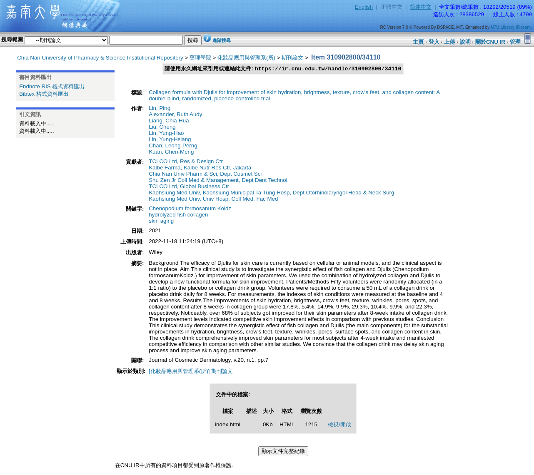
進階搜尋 (221, 40)
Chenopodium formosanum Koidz (190, 209)
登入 (434, 42)
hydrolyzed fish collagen (178, 215)
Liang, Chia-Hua (169, 121)
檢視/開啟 (339, 425)
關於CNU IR (490, 42)
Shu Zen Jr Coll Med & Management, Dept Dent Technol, (219, 180)
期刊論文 (292, 58)
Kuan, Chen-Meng (171, 152)
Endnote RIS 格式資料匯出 (52, 86)
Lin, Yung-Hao (166, 133)
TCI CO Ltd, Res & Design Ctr (186, 162)
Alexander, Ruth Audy (175, 115)
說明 (465, 42)
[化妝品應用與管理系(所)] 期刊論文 (191, 371)
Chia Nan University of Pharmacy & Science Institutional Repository (100, 58)
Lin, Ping (159, 108)
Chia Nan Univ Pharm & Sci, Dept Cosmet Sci (205, 174)
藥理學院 (200, 58)
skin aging (161, 221)
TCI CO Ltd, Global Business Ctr (189, 187)
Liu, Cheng (162, 127)
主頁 (418, 42)
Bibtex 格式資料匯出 (44, 94)
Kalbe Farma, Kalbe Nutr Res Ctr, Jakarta (200, 168)
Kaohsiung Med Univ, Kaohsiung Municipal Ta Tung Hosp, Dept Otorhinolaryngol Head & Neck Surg (271, 193)
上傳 (449, 42)
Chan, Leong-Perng (173, 146)
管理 (515, 42)
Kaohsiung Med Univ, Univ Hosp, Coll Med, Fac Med (213, 199)
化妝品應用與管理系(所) (246, 58)
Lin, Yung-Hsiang (170, 140)
